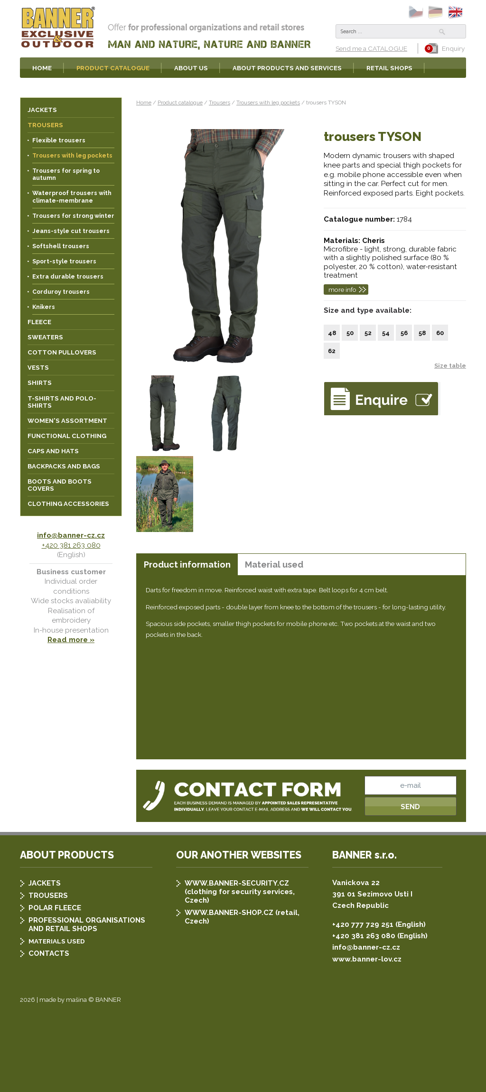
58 (422, 332)
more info (342, 289)
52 (368, 332)
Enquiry (447, 48)
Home (143, 102)
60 (440, 332)
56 (404, 332)
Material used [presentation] (274, 564)
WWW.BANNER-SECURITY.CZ (237, 956)
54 (386, 332)
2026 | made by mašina (53, 1072)
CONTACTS (48, 1026)
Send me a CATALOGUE (371, 48)
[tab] (187, 564)
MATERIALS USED (56, 1013)
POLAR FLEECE (54, 980)
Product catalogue (180, 102)
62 (332, 351)
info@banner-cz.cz (71, 535)
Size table (450, 365)
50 (350, 332)
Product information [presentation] (187, 564)
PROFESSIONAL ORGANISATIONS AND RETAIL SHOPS (86, 997)
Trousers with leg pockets (268, 102)
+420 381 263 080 (71, 545)
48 (332, 332)
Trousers (219, 102)
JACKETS (44, 956)
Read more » (70, 639)
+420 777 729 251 (362, 997)
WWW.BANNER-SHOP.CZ (229, 985)
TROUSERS (48, 968)
